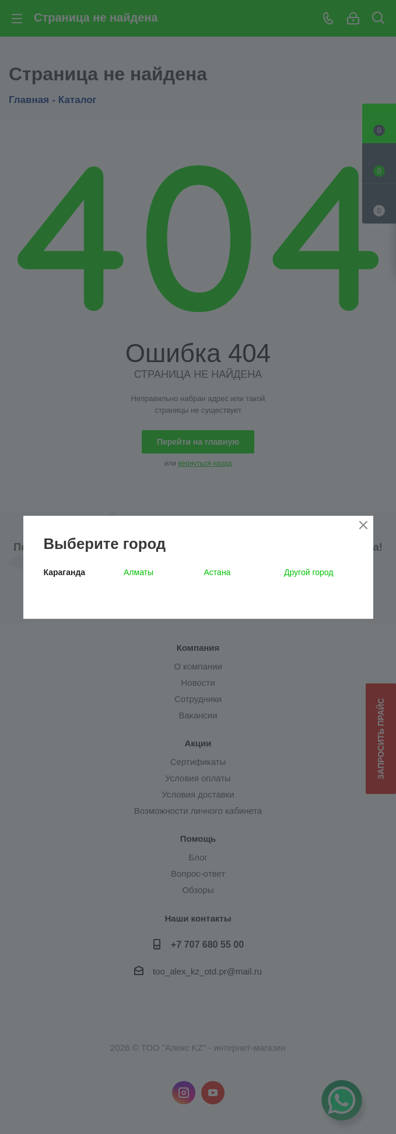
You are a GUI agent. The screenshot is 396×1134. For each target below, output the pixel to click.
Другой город (308, 572)
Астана (217, 572)
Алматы (138, 572)
